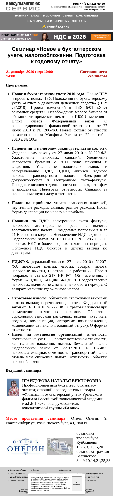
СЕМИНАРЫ (35, 21)
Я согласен (77, 483)
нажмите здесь (42, 490)
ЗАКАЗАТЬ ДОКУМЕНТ (45, 15)
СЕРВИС (68, 15)
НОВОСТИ (21, 15)
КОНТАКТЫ (79, 21)
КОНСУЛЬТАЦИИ (87, 15)
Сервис (36, 470)
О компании (65, 470)
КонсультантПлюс (18, 470)
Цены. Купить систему (19, 477)
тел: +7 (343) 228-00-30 (89, 3)
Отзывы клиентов (17, 480)
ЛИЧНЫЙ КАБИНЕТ (58, 26)
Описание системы (17, 474)
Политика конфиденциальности (90, 474)
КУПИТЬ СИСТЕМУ (57, 21)
